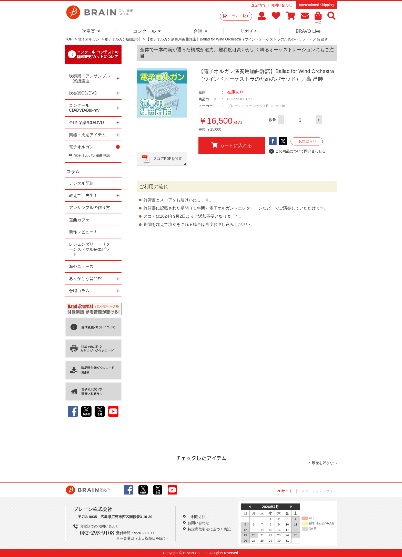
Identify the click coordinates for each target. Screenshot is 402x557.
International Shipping (316, 5)
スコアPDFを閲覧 (167, 158)
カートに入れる (232, 145)
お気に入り (307, 141)
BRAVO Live (308, 31)
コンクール (147, 31)
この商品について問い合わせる (297, 151)
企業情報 (258, 5)
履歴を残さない (324, 463)
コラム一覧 (238, 16)
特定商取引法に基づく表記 (209, 529)
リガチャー (251, 31)
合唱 (200, 31)
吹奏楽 (91, 31)
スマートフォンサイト (319, 491)
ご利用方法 (197, 517)
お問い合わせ (281, 5)
